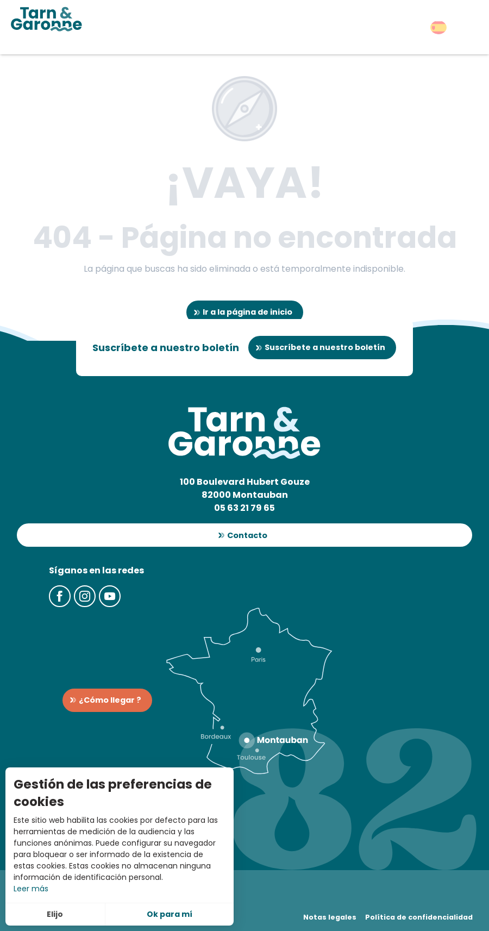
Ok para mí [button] (169, 914)
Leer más (31, 888)
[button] (438, 27)
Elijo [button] (55, 914)
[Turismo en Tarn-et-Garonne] (46, 19)
